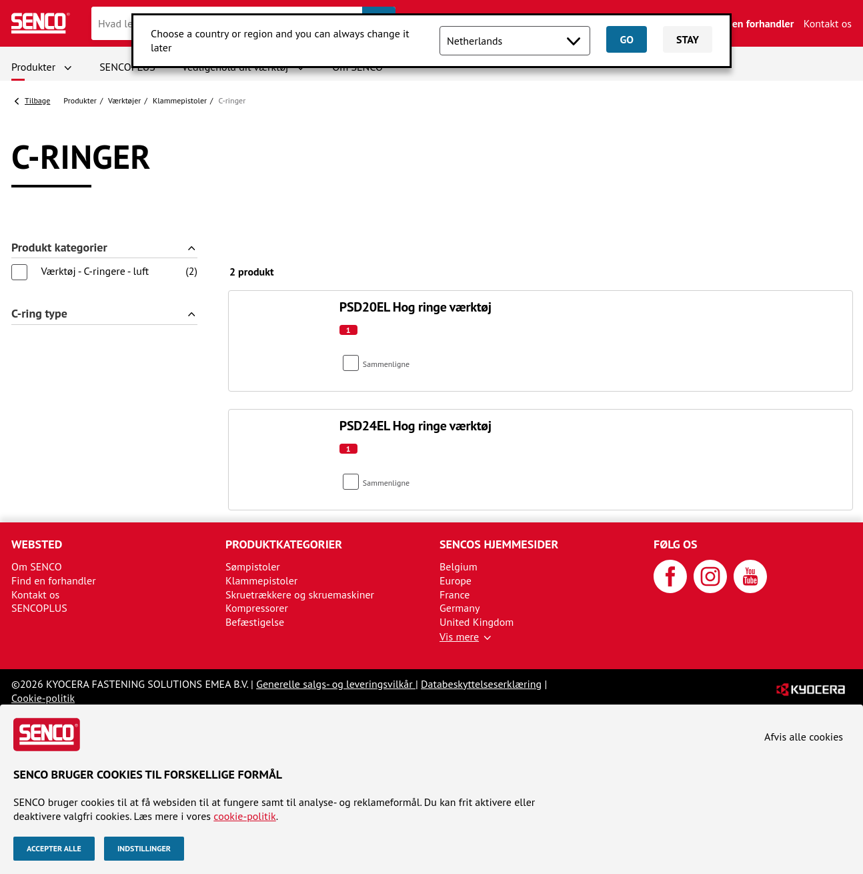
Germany (460, 607)
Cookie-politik (43, 698)
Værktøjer (124, 100)
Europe (456, 580)
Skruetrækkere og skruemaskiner (299, 594)
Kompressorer (256, 607)
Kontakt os (828, 23)
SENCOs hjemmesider (499, 544)
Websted (36, 544)
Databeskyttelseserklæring (481, 684)
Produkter (33, 66)
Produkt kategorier (59, 248)
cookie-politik (244, 816)
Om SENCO (36, 566)
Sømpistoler (252, 566)
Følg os (676, 544)
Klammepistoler (180, 100)
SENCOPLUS (127, 66)
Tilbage (37, 100)
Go (626, 39)
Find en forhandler (752, 23)
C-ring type (39, 314)
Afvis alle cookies (803, 736)
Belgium (459, 566)
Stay (687, 39)
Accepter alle (54, 848)
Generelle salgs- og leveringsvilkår (335, 684)
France (455, 594)
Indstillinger (144, 848)
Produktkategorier (283, 544)
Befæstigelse (254, 621)
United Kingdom (477, 621)
